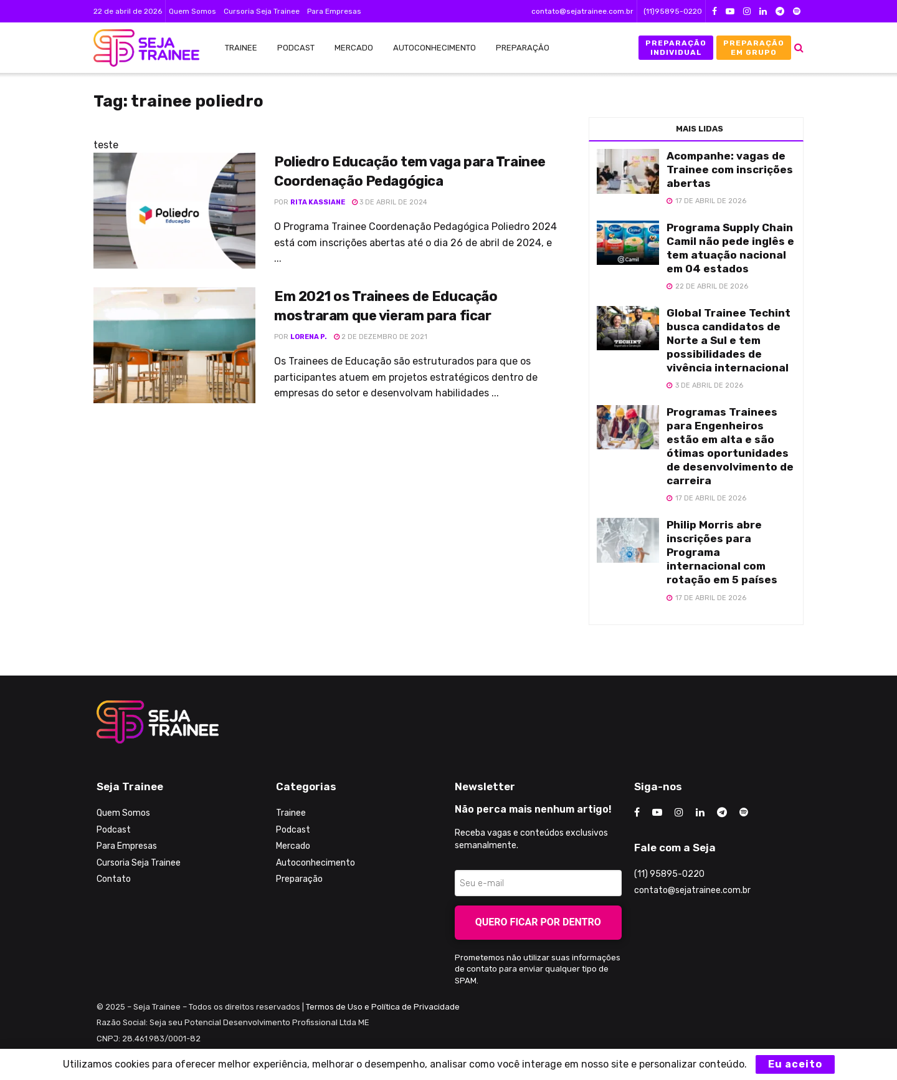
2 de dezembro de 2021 (380, 337)
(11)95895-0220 (672, 11)
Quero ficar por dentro (538, 922)
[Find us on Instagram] (679, 813)
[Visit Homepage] (140, 48)
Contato (114, 879)
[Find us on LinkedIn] (700, 813)
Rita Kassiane (317, 202)
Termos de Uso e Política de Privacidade (383, 1006)
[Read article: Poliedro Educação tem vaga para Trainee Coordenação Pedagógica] (174, 211)
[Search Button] (799, 47)
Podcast (296, 47)
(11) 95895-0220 (669, 874)
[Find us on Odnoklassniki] (743, 813)
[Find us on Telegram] (722, 813)
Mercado (354, 47)
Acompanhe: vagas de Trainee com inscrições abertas (730, 169)
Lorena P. (308, 337)
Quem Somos (192, 11)
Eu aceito (795, 1064)
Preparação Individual (675, 47)
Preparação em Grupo (753, 47)
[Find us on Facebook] (637, 813)
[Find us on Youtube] (657, 813)
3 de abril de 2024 (389, 202)
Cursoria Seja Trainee (262, 11)
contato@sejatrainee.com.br (582, 11)
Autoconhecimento (434, 47)
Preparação (522, 47)
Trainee (241, 47)
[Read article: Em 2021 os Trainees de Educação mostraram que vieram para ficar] (174, 345)
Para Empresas (334, 11)
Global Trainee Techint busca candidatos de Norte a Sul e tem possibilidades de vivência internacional (728, 340)
